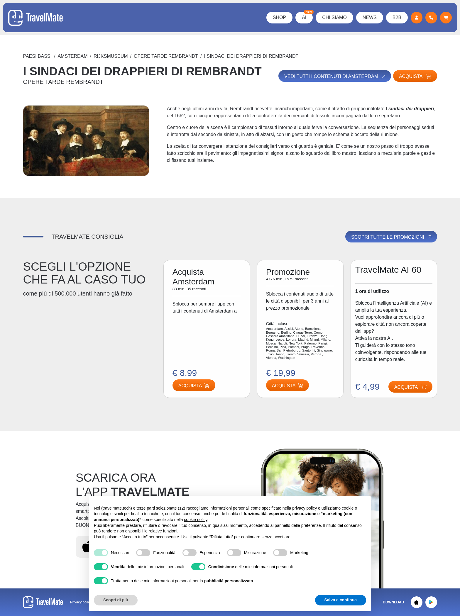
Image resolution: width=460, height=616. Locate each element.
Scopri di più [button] (115, 600)
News (369, 17)
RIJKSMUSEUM (111, 56)
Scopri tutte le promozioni (391, 237)
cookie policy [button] (195, 519)
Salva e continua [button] (340, 600)
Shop (278, 17)
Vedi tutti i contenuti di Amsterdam (334, 76)
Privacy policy (81, 602)
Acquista (415, 76)
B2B (396, 17)
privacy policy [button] (304, 508)
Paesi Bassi (37, 56)
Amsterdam (72, 56)
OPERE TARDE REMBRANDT (166, 56)
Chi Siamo (334, 17)
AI (306, 16)
